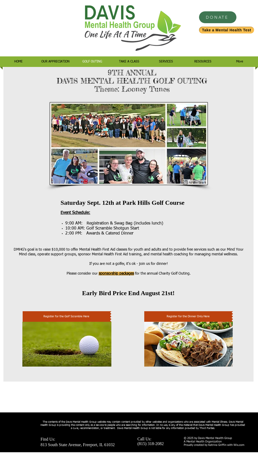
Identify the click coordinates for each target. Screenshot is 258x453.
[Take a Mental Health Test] (226, 30)
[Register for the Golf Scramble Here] (66, 316)
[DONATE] (217, 17)
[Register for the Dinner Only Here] (188, 316)
